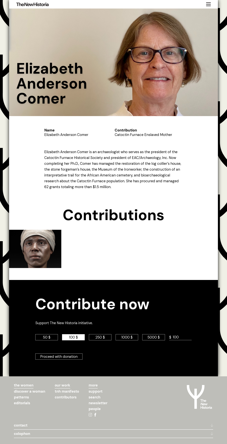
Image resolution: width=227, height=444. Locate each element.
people (95, 409)
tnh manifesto (67, 391)
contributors (66, 397)
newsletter (98, 403)
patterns (21, 397)
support (95, 391)
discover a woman (29, 391)
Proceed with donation (59, 356)
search (94, 397)
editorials (22, 403)
